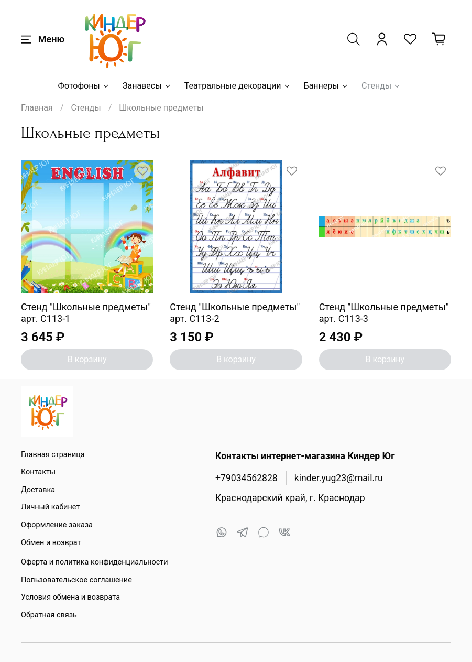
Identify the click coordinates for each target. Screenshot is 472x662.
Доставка (38, 489)
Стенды (381, 86)
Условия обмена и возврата (70, 597)
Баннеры (326, 86)
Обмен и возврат (51, 542)
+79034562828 (246, 478)
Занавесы (147, 86)
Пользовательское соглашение (76, 580)
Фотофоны (84, 86)
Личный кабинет (50, 507)
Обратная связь (49, 615)
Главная (37, 108)
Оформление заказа (57, 524)
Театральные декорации (237, 86)
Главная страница (53, 454)
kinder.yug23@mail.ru (338, 478)
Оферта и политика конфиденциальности (94, 562)
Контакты (38, 472)
